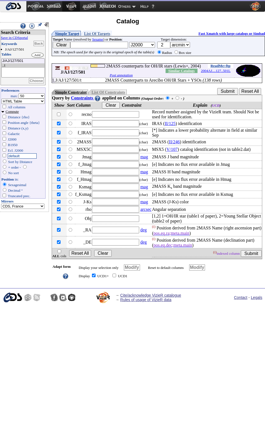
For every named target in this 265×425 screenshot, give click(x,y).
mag (144, 156)
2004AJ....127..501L (216, 71)
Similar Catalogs (181, 71)
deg (143, 230)
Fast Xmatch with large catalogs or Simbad (231, 33)
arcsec (145, 209)
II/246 (174, 141)
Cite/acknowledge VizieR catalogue (150, 295)
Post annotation (121, 75)
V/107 (172, 149)
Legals (256, 297)
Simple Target (67, 33)
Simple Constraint (71, 92)
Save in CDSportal (14, 38)
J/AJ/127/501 (23, 61)
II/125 (170, 123)
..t (23, 65)
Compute (12, 111)
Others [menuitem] (124, 6)
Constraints (86, 98)
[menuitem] (13, 6)
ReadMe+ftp (221, 66)
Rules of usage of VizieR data (145, 300)
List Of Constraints (108, 92)
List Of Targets (97, 33)
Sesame (97, 39)
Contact (240, 297)
